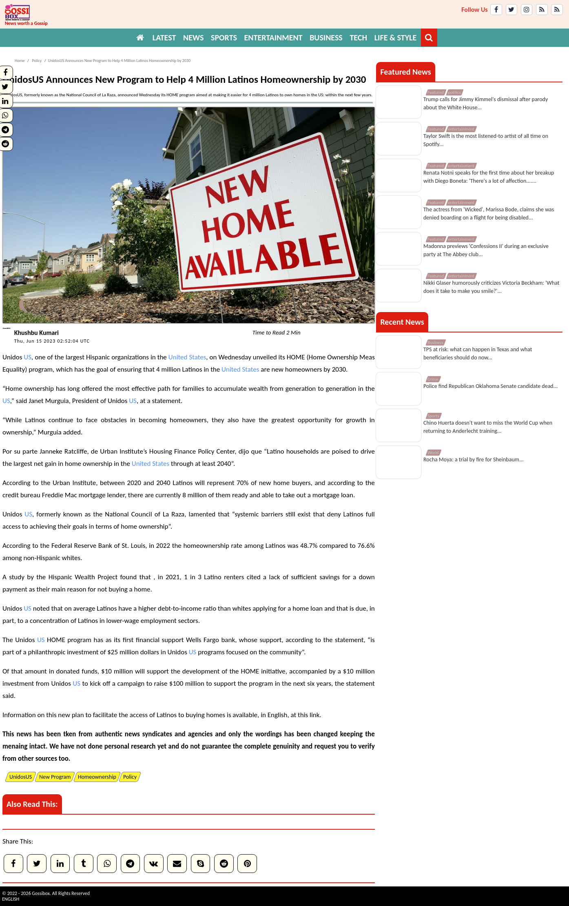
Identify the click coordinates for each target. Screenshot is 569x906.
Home (19, 60)
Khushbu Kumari (36, 333)
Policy (36, 60)
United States (187, 357)
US (27, 357)
